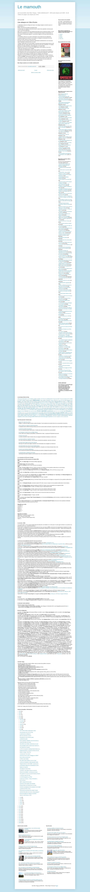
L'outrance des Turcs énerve (25, 753)
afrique (69, 406)
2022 (20, 714)
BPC (62, 400)
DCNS (64, 401)
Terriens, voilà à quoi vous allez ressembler (32, 856)
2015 (20, 812)
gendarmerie (50, 411)
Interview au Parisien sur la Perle (65, 329)
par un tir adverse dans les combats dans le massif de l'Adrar (53, 543)
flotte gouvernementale (33, 411)
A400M (71, 398)
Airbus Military (43, 400)
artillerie (37, 408)
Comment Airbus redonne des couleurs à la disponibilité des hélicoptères (64, 165)
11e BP (28, 398)
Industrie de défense (61, 404)
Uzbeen (51, 406)
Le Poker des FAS (62, 276)
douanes (66, 409)
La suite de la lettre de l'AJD (25, 775)
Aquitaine (52, 400)
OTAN (37, 405)
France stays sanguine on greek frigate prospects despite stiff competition (64, 112)
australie (40, 408)
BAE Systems (58, 400)
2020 (20, 717)
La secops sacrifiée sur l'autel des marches (27, 439)
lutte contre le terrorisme (46, 412)
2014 (20, 814)
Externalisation (27, 404)
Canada (35, 401)
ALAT (20, 400)
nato (36, 414)
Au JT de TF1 (61, 331)
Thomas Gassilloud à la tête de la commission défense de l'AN (30, 879)
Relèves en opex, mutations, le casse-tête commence (64, 347)
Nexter (29, 405)
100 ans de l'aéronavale (22, 398)
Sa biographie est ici (50, 542)
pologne (25, 415)
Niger (32, 405)
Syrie (37, 406)
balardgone (54, 408)
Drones (37, 402)
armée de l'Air (22, 408)
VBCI (54, 406)
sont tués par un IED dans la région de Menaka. (59, 593)
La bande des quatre (23, 739)
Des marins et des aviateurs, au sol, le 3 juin (28, 760)
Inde (56, 404)
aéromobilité (44, 408)
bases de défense (59, 408)
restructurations (64, 415)
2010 (20, 820)
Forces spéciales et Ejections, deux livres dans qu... (29, 740)
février (21, 802)
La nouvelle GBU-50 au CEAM (64, 277)
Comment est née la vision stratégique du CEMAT (29, 755)
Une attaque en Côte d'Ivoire (25, 768)
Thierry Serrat (59, 653)
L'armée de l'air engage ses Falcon (65, 367)
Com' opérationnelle (56, 401)
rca (39, 415)
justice (26, 412)
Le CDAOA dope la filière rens (64, 293)
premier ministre (33, 415)
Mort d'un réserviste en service (25, 735)
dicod (61, 409)
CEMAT (28, 401)
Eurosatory (20, 404)
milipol (69, 412)
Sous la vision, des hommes (25, 757)
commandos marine (33, 409)
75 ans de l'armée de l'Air (64, 398)
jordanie (23, 412)
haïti (65, 411)
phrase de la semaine (65, 414)
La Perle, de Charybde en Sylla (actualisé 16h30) (29, 762)
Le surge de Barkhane (63, 378)
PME (44, 405)
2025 (20, 712)
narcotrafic (33, 414)
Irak (66, 404)
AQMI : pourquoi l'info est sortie (25, 782)
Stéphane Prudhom (43, 653)
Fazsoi (34, 404)
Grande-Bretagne (43, 404)
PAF (42, 405)
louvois (39, 412)
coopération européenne (48, 409)
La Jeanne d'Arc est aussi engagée (65, 360)
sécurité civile (40, 416)
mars (21, 800)
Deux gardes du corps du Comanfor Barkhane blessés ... (30, 773)
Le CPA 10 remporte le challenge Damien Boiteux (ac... (30, 748)
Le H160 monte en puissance (64, 169)
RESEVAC (60, 405)
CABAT (22, 401)
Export (23, 404)
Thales (39, 406)
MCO (21, 405)
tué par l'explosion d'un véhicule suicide (50, 586)
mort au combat (24, 414)
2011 (20, 819)
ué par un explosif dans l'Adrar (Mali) (48, 549)
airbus (71, 406)
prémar (37, 415)
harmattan (62, 411)
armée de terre (30, 408)
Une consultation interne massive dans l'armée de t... (30, 745)
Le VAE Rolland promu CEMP (64, 316)
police (22, 415)
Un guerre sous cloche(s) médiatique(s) (26, 449)
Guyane (48, 404)
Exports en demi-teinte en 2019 (25, 795)
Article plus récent (21, 70)
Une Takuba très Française (25, 747)
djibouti (63, 409)
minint (71, 412)
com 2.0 (27, 409)
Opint (40, 405)
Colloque (49, 401)
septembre (22, 724)
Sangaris (30, 406)
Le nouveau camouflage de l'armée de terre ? (32, 872)
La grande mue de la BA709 (64, 167)
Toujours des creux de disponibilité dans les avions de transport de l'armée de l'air (65, 272)
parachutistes (53, 414)
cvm (53, 409)
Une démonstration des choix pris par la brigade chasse (29, 445)
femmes (26, 411)
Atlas (55, 400)
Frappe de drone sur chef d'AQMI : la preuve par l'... (29, 763)
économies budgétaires (57, 416)
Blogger (56, 885)
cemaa (22, 409)
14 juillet (31, 398)
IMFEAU (51, 404)
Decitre (60, 35)
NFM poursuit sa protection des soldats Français (29, 790)
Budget (19, 401)
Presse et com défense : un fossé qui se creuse (28, 772)
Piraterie (52, 405)
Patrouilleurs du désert (63, 237)
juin (20, 729)
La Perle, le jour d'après (24, 758)
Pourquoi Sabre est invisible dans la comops (28, 785)
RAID (55, 405)
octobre (21, 722)
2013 (20, 815)
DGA (69, 401)
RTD (63, 405)
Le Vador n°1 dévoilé (63, 262)
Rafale (65, 405)
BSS (66, 400)
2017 (20, 809)
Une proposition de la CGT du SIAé (26, 732)
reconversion (42, 415)
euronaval (22, 411)
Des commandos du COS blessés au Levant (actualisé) (29, 867)
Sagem (26, 406)
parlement (59, 414)
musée (29, 414)
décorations (70, 409)
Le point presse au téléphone (25, 734)
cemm (25, 409)
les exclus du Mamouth (31, 412)
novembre (22, 721)
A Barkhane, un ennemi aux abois (65, 355)
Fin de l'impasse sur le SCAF (64, 179)
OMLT (34, 405)
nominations (42, 414)
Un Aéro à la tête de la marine (64, 280)
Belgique (68, 400)
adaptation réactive (64, 406)
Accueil (35, 70)
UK (46, 406)
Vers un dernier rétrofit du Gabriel (65, 223)
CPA (33, 401)
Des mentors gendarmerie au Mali (65, 320)
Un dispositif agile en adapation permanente (27, 452)
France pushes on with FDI (64, 134)
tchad (44, 416)
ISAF (54, 404)
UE (44, 406)
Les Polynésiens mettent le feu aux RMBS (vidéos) (28, 432)
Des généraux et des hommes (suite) (27, 737)
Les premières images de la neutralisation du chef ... (29, 765)
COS (31, 401)
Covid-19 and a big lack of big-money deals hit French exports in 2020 (64, 115)
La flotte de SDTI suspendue (64, 282)
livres (37, 412)
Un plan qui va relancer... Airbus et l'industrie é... (29, 778)
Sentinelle (34, 406)
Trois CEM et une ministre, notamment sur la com (29, 743)
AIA (18, 400)
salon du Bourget (28, 416)
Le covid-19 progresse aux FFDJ (26, 777)
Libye (71, 404)
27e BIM (38, 398)
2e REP (41, 398)
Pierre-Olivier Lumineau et (33, 653)
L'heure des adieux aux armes (25, 742)
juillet (21, 727)
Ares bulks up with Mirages (64, 131)
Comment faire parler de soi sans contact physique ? (29, 791)
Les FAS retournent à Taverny (64, 220)
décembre (22, 719)
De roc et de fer (23, 780)
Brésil (71, 400)
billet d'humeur (66, 408)
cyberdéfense (57, 409)
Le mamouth (29, 6)
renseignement (48, 415)
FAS (31, 404)
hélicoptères (68, 411)
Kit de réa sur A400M (63, 357)
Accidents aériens (29, 400)
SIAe (24, 406)
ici (67, 606)
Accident (23, 400)
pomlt (28, 415)
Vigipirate (57, 406)
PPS (46, 405)
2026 (20, 711)
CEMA (25, 401)
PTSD (48, 405)
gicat (54, 411)
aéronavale (49, 408)
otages (46, 414)
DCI (62, 401)
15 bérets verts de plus (23, 435)
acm (59, 406)
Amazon (61, 34)
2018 (20, 807)
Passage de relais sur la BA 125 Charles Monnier (28, 846)
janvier (21, 803)
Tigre (43, 406)
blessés (70, 408)
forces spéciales (42, 411)
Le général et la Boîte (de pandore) (25, 428)
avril (21, 798)
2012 (20, 817)
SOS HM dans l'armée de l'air (64, 324)
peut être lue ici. (64, 549)
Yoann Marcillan (22, 653)
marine (62, 412)
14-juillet (34, 398)
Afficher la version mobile (36, 72)
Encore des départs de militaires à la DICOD (28, 793)
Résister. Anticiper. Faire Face (25, 752)
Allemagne (48, 400)
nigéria (38, 414)
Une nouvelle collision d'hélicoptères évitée (28, 730)
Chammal (39, 401)
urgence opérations (48, 416)
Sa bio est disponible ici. (52, 560)
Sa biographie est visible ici (26, 545)
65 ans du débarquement (48, 398)
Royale (19, 406)
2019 (20, 806)
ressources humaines (57, 415)
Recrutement (70, 405)
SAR (22, 406)
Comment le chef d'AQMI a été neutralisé (27, 783)
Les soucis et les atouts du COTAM (65, 326)
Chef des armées (44, 401)
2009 (20, 822)
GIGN (36, 404)
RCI (57, 405)
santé (33, 416)
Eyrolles (60, 37)
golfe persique (57, 411)
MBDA (19, 405)
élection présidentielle (64, 416)
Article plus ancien (50, 70)
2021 (20, 716)
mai (21, 797)
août (21, 726)
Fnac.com (61, 38)
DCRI (66, 401)
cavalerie (19, 409)
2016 (20, 811)
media (66, 412)
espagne (19, 411)
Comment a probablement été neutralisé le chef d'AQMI (30, 787)
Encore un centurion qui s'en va (24, 835)
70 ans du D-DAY (56, 398)
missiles (19, 414)
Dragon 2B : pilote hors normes (24, 422)
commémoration (40, 409)
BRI (63, 400)
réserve (23, 416)
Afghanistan (36, 400)
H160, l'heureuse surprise (63, 323)
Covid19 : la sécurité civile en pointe (65, 363)
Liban (69, 404)
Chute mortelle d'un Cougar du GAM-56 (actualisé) (28, 425)
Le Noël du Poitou (62, 230)
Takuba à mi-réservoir (24, 767)
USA (48, 406)
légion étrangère (56, 412)
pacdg (49, 414)
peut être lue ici (65, 546)
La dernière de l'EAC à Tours (25, 788)
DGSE (71, 401)
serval (36, 416)
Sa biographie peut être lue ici (63, 551)
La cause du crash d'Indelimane (65, 244)
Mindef (26, 405)
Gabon (39, 404)
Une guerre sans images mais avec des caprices (28, 442)
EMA (57, 402)
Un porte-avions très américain (64, 239)
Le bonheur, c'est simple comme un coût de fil (28, 770)
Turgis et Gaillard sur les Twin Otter (65, 257)
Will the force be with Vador (64, 108)
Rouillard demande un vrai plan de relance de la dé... (30, 750)
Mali (23, 405)
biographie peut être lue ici (60, 554)
